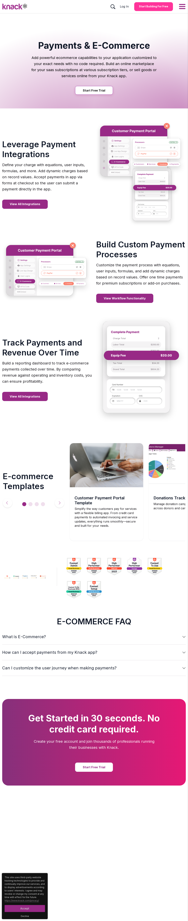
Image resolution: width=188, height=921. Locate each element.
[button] (94, 637)
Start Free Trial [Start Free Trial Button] (94, 90)
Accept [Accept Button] (24, 908)
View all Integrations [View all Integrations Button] (25, 204)
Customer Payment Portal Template (99, 500)
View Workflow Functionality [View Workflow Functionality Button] (125, 298)
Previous (7, 503)
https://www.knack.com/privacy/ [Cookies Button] (22, 900)
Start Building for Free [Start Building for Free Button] (153, 6)
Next (59, 503)
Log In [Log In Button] (124, 6)
